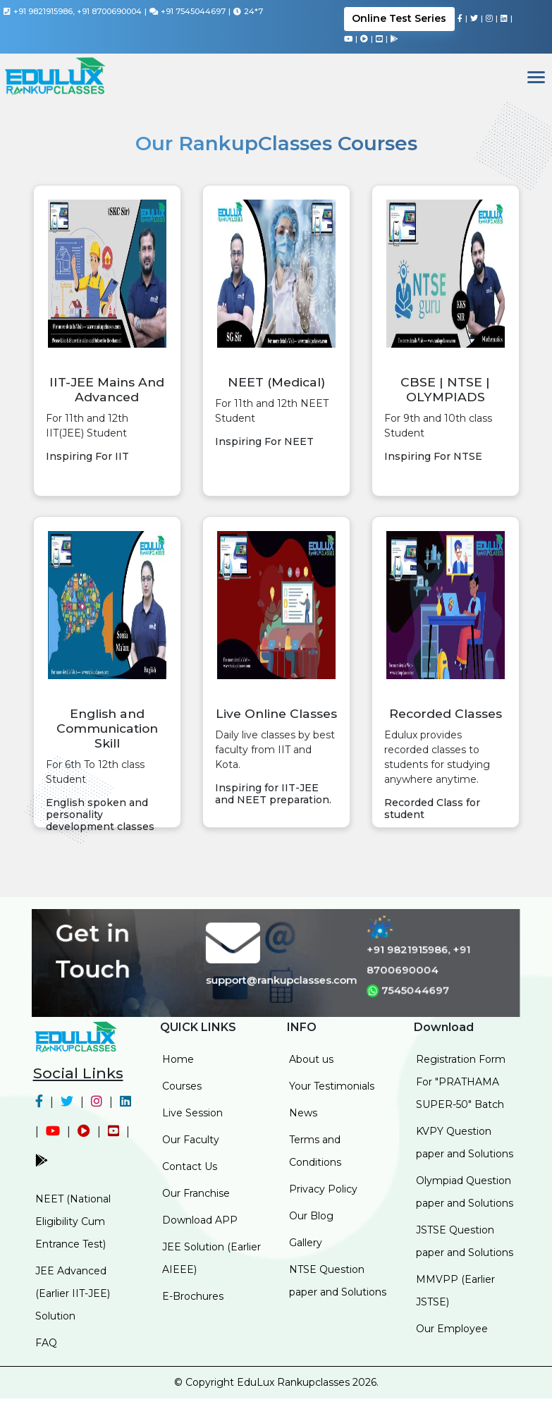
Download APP (200, 1220)
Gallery (305, 1242)
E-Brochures (192, 1296)
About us (311, 1059)
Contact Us (189, 1166)
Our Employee (452, 1328)
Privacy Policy (323, 1189)
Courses (182, 1086)
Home (178, 1059)
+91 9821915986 (43, 11)
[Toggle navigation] (536, 78)
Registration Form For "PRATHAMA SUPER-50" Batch (460, 1082)
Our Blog (311, 1215)
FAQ (46, 1342)
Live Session (192, 1113)
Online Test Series (399, 18)
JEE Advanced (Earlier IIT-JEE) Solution (72, 1293)
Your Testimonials (331, 1086)
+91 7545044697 (193, 11)
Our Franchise (196, 1193)
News (303, 1113)
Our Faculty (190, 1139)
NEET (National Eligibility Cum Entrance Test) (73, 1221)
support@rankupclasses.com (282, 979)
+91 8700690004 (109, 11)
